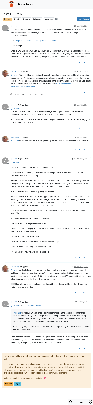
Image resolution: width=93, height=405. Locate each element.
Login (17, 384)
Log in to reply (83, 19)
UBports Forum (25, 4)
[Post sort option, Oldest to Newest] (72, 19)
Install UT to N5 (34, 305)
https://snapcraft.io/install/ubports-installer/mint (36, 41)
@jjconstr (24, 71)
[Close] (88, 356)
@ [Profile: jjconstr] (15, 75)
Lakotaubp (15, 71)
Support (7, 19)
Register (8, 384)
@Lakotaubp (23, 105)
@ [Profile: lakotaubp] (16, 108)
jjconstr (14, 26)
